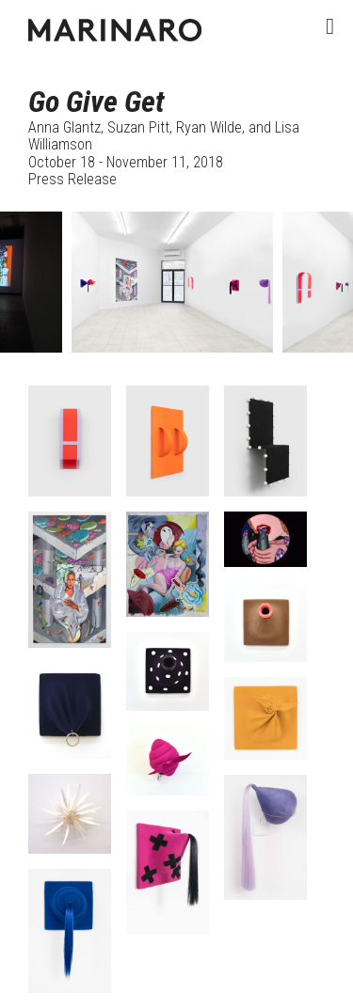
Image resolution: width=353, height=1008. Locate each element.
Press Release (72, 179)
